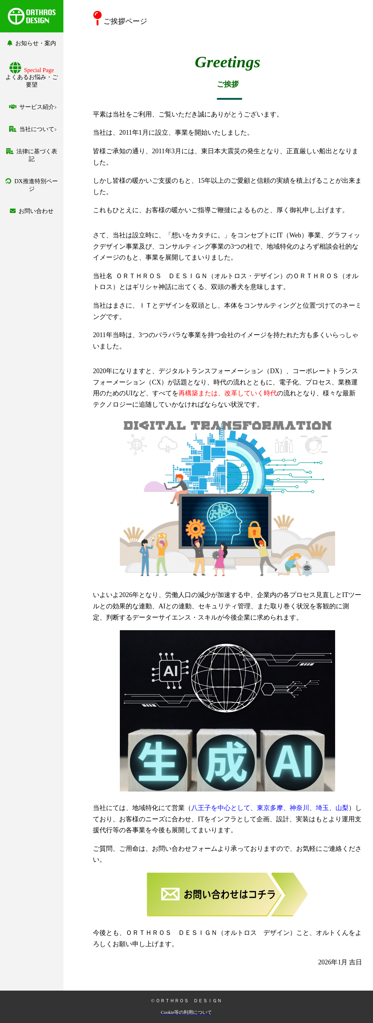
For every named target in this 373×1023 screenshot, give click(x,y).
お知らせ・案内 (31, 43)
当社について (31, 129)
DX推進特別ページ (31, 185)
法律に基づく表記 (31, 155)
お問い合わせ (32, 211)
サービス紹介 (31, 107)
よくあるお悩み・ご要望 (31, 77)
